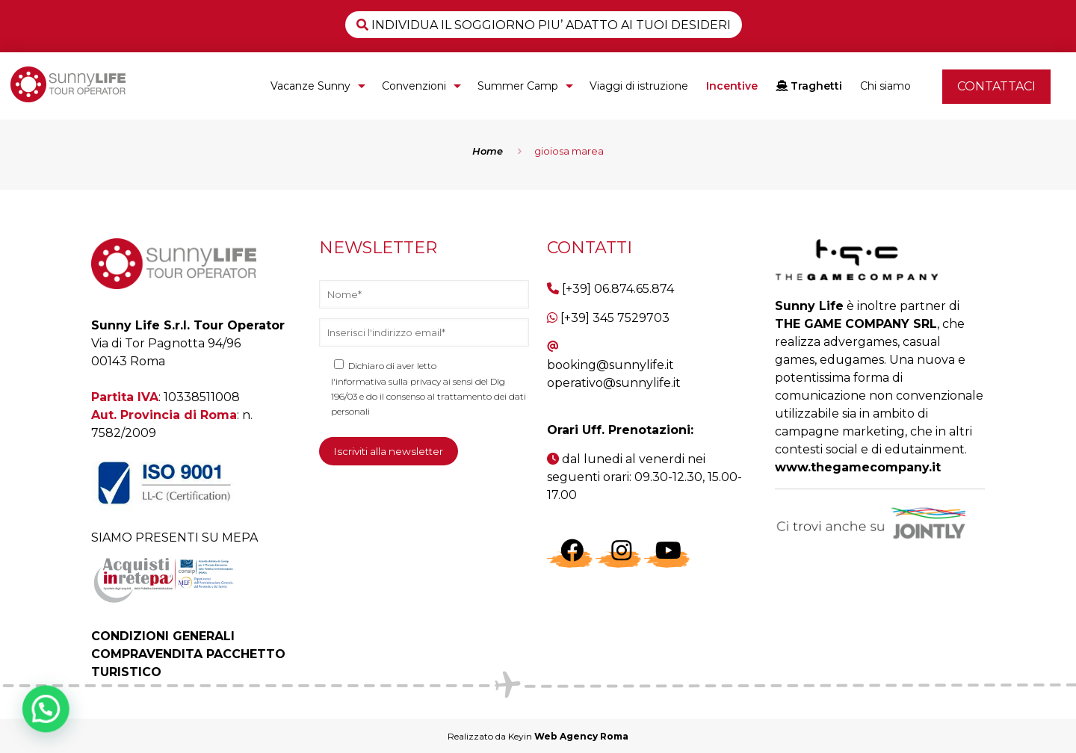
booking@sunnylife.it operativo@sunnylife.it (614, 374)
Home (487, 151)
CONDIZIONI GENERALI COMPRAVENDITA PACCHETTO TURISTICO (188, 654)
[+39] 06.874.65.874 (618, 289)
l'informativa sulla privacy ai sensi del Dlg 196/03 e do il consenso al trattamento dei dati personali (428, 396)
